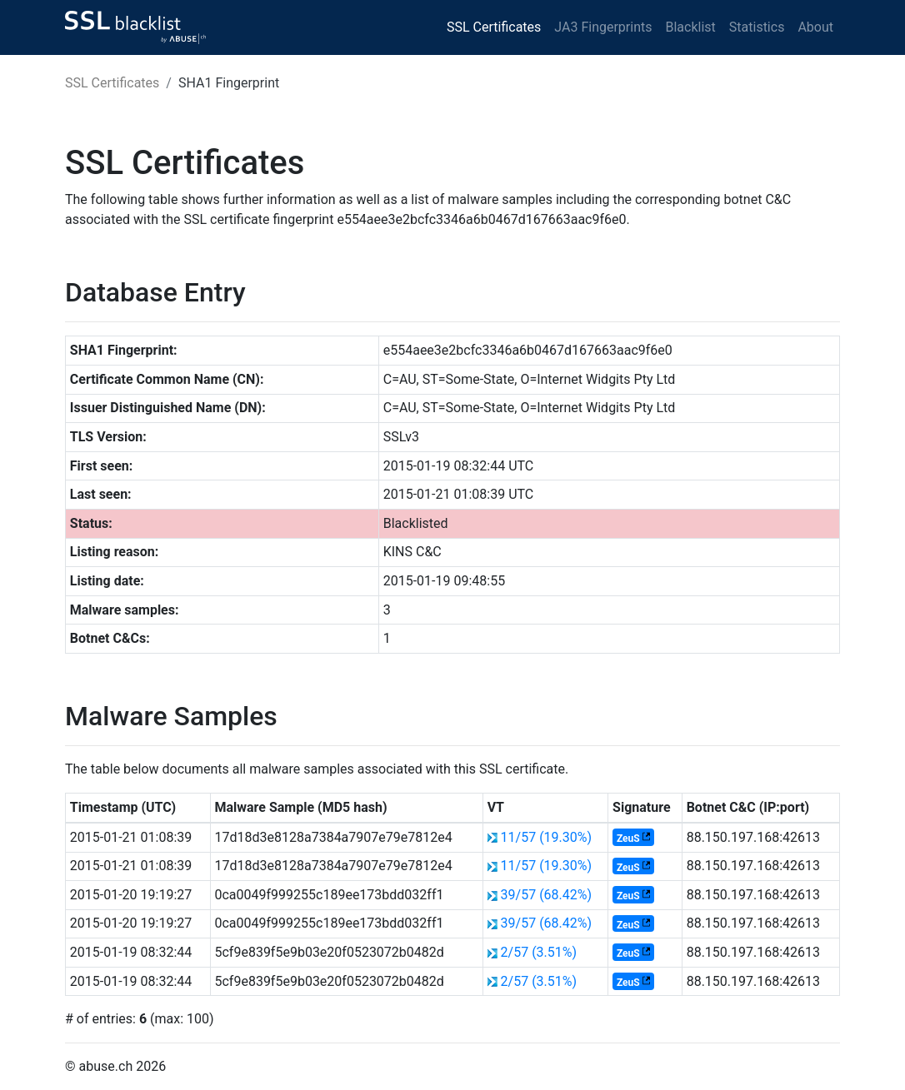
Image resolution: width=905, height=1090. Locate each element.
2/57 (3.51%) (539, 952)
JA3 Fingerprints (603, 27)
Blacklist (690, 27)
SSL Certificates (494, 27)
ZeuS (628, 838)
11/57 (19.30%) (546, 837)
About (815, 27)
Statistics (757, 27)
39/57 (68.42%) (546, 895)
